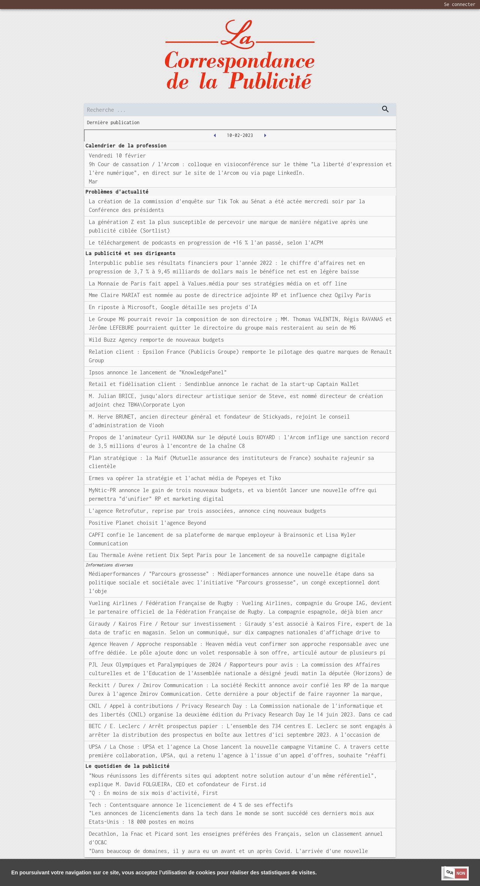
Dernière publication (113, 122)
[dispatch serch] (386, 109)
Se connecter (460, 4)
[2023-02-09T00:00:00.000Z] (215, 135)
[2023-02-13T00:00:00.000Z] (265, 135)
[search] (240, 109)
